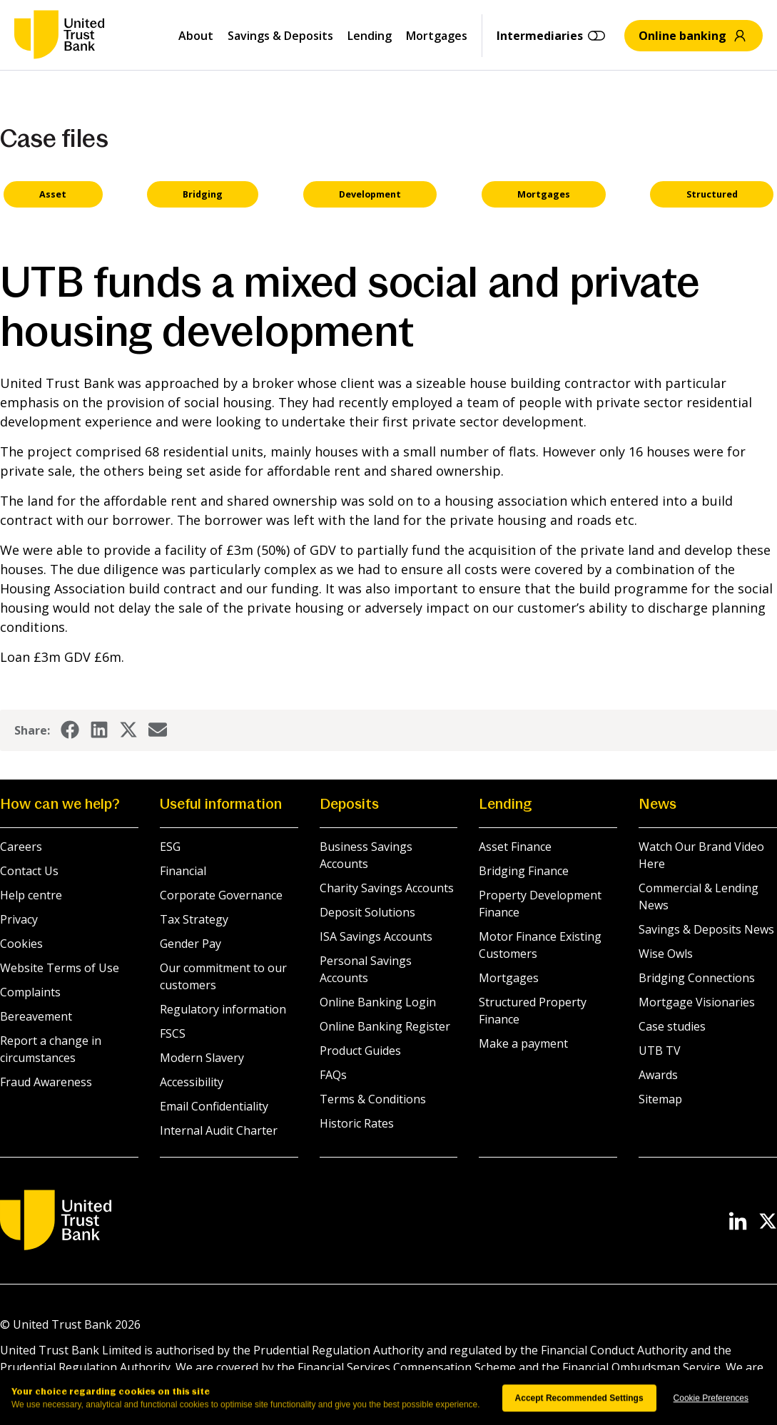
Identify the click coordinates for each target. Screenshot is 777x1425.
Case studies (672, 1026)
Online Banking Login (378, 1002)
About (195, 36)
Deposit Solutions (367, 912)
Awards (658, 1075)
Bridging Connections (697, 978)
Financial (183, 871)
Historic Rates (357, 1123)
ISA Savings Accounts (376, 936)
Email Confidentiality (214, 1106)
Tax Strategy (194, 919)
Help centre (31, 895)
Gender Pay (190, 943)
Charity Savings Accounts (387, 888)
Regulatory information (223, 1009)
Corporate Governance (221, 895)
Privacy (19, 919)
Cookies (21, 943)
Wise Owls (666, 953)
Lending (369, 36)
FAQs (333, 1075)
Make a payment (523, 1043)
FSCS (173, 1033)
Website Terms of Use (59, 968)
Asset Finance (515, 846)
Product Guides (360, 1050)
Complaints (30, 992)
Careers (21, 846)
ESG (170, 846)
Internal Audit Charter (219, 1130)
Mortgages (436, 36)
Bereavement (36, 1016)
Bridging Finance (524, 871)
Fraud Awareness (46, 1082)
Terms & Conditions (373, 1099)
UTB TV (660, 1050)
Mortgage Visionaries (697, 1002)
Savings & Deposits (280, 36)
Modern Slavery (202, 1058)
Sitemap (660, 1099)
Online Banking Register (385, 1026)
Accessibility (191, 1082)
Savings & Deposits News (706, 929)
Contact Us (29, 871)
